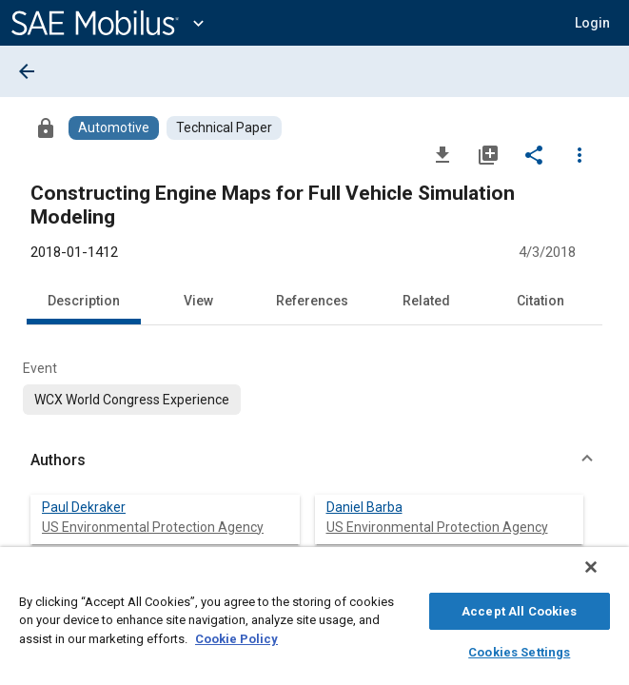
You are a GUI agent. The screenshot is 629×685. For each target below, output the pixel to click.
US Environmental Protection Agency (153, 527)
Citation (540, 300)
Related (426, 300)
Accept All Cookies (519, 608)
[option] (132, 399)
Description (84, 300)
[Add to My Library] (488, 154)
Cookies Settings (519, 649)
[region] (314, 621)
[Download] (442, 154)
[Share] (534, 154)
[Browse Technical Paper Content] (224, 128)
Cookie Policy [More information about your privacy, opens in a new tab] (236, 636)
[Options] (579, 154)
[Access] (46, 127)
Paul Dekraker (84, 507)
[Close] (604, 576)
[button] (592, 23)
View (198, 300)
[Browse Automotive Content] (114, 128)
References (312, 300)
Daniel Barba (364, 507)
